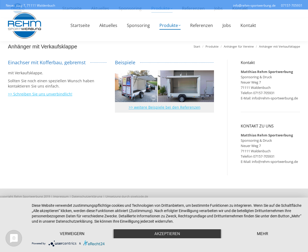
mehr (262, 233)
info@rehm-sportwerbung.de (275, 98)
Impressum (61, 196)
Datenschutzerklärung (87, 196)
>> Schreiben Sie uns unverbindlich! (40, 94)
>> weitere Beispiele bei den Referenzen (164, 107)
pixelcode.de (139, 196)
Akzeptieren (167, 233)
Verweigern (72, 233)
